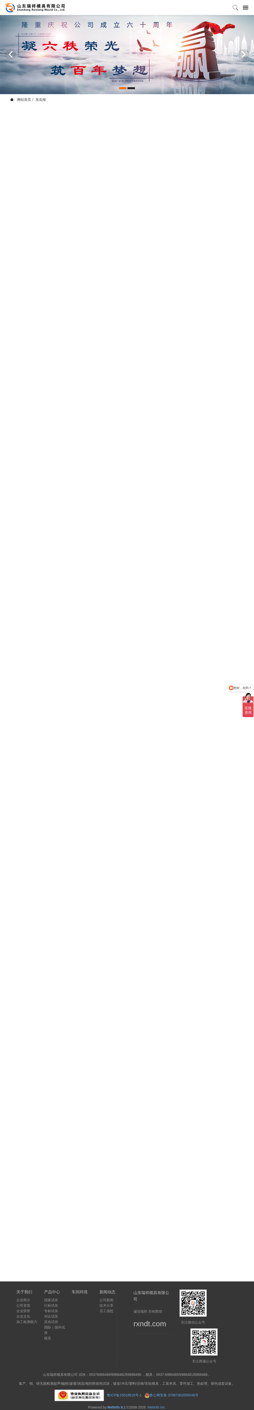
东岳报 (40, 100)
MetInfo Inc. (157, 1407)
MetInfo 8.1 (116, 1407)
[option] (127, 54)
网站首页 (20, 100)
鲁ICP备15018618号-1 (124, 1395)
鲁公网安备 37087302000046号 (174, 1395)
